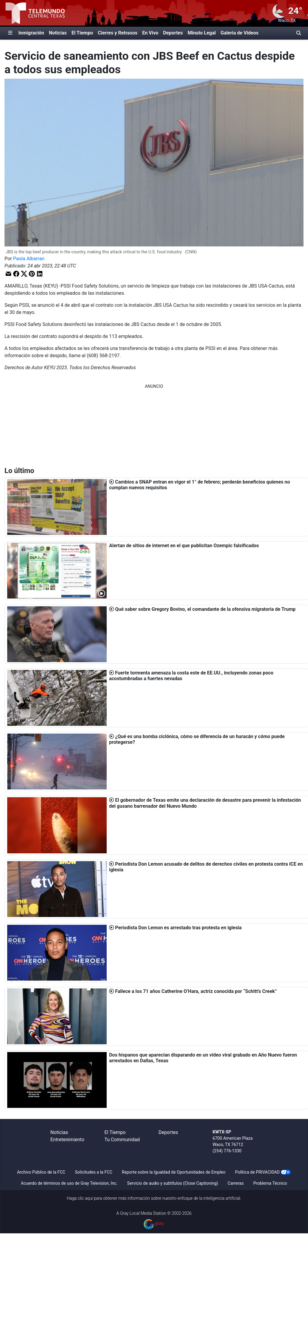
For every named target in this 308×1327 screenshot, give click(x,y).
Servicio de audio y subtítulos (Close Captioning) (172, 1183)
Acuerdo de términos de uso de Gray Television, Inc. (69, 1183)
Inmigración (31, 33)
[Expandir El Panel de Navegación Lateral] (10, 33)
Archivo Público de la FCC (41, 1172)
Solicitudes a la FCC (93, 1172)
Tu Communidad (122, 1139)
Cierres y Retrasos (117, 33)
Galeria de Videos (239, 33)
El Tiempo (82, 33)
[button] (8, 274)
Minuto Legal (202, 33)
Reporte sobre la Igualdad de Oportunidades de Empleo (174, 1172)
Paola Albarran (28, 258)
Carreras (236, 1183)
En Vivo (150, 33)
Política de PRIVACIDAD (257, 1172)
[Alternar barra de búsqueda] (298, 33)
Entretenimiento (67, 1139)
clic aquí (85, 1198)
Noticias (58, 33)
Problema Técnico (270, 1183)
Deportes (173, 33)
